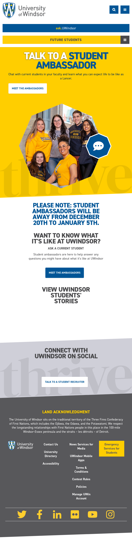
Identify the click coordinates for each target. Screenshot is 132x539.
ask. (66, 28)
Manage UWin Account (81, 496)
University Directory (51, 454)
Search (113, 9)
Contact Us (51, 444)
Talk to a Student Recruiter (64, 382)
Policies (81, 487)
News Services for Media (81, 446)
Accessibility (51, 464)
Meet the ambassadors (27, 88)
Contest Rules (81, 479)
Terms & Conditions (81, 470)
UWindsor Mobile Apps (81, 458)
